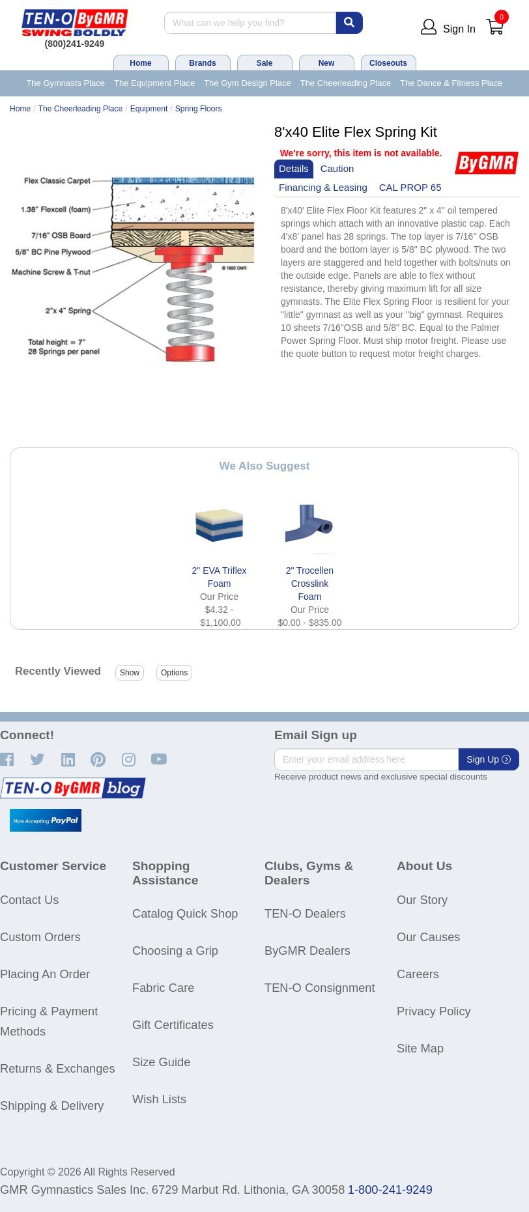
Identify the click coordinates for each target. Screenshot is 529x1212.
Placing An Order (45, 974)
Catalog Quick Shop (185, 913)
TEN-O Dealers (305, 913)
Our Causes (428, 937)
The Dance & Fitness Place (451, 83)
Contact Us (29, 900)
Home (140, 63)
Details (294, 168)
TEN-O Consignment (319, 987)
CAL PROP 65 (410, 187)
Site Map (420, 1048)
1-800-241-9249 (390, 1189)
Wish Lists (159, 1099)
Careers (418, 974)
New (327, 63)
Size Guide (161, 1062)
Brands (202, 63)
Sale (265, 63)
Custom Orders (40, 937)
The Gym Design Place (247, 83)
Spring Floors (198, 108)
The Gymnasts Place (65, 83)
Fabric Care (163, 987)
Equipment (149, 108)
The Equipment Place (154, 83)
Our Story (422, 900)
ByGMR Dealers (307, 950)
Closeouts (388, 63)
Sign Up (488, 759)
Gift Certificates (173, 1025)
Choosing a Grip (175, 950)
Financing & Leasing (323, 187)
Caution (337, 168)
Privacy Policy (434, 1011)
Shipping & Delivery (52, 1105)
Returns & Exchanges (57, 1068)
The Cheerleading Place (345, 83)
